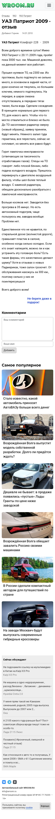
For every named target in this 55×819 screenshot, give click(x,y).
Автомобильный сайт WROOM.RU (18, 788)
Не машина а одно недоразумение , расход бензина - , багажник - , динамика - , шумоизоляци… (27, 686)
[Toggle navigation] (49, 5)
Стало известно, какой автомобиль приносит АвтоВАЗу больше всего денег (26, 403)
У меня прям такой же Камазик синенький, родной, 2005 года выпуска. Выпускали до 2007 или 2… (26, 705)
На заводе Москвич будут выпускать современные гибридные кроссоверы (22, 635)
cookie (29, 807)
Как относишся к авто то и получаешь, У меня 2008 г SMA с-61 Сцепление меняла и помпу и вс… (27, 758)
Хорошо (45, 806)
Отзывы (6, 15)
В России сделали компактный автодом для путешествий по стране (27, 590)
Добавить (9, 350)
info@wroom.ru (9, 791)
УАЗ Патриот (25, 15)
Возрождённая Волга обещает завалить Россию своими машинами (26, 545)
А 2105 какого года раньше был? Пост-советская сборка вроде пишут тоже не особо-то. (26, 724)
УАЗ (14, 15)
